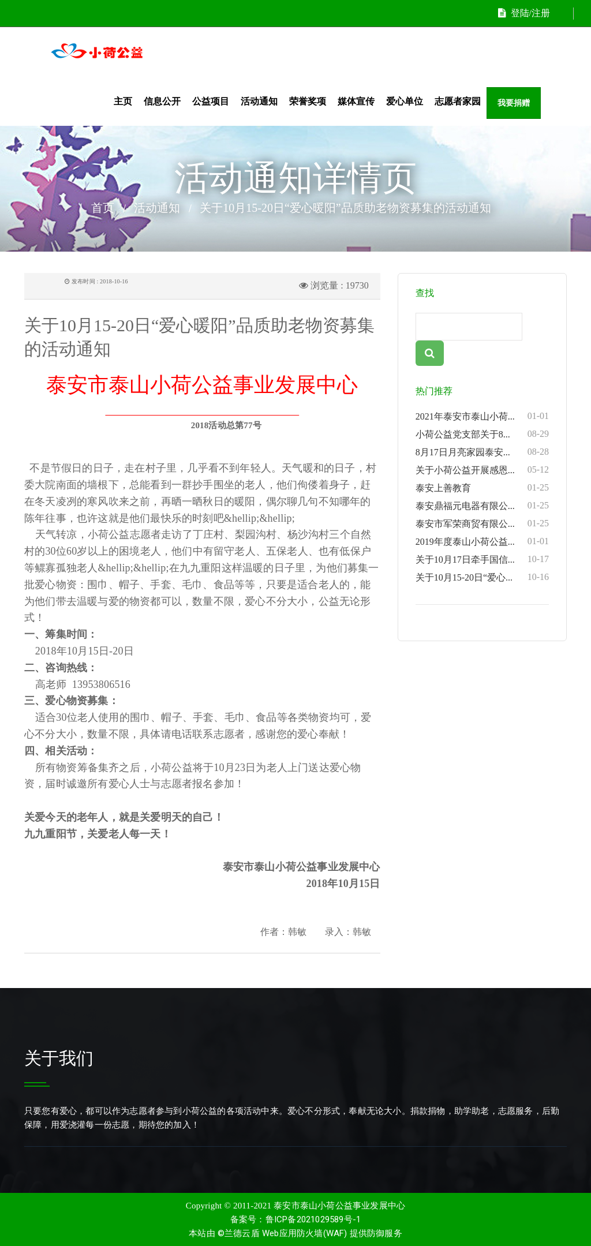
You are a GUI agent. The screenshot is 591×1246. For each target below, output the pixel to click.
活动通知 (259, 101)
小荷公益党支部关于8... (482, 434)
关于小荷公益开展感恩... (482, 470)
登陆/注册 (524, 13)
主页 (123, 101)
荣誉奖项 (307, 101)
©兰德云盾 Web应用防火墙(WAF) (282, 1233)
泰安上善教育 (482, 487)
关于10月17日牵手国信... (482, 559)
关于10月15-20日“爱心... (482, 577)
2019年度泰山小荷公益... (482, 541)
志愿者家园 (458, 101)
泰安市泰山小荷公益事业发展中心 (339, 1205)
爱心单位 (404, 101)
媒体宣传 (356, 101)
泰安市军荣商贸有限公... (482, 523)
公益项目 (210, 101)
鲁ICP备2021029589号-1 (313, 1219)
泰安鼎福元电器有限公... (482, 505)
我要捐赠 (514, 103)
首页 (102, 207)
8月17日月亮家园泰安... (482, 452)
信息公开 (162, 101)
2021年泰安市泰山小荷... (482, 416)
